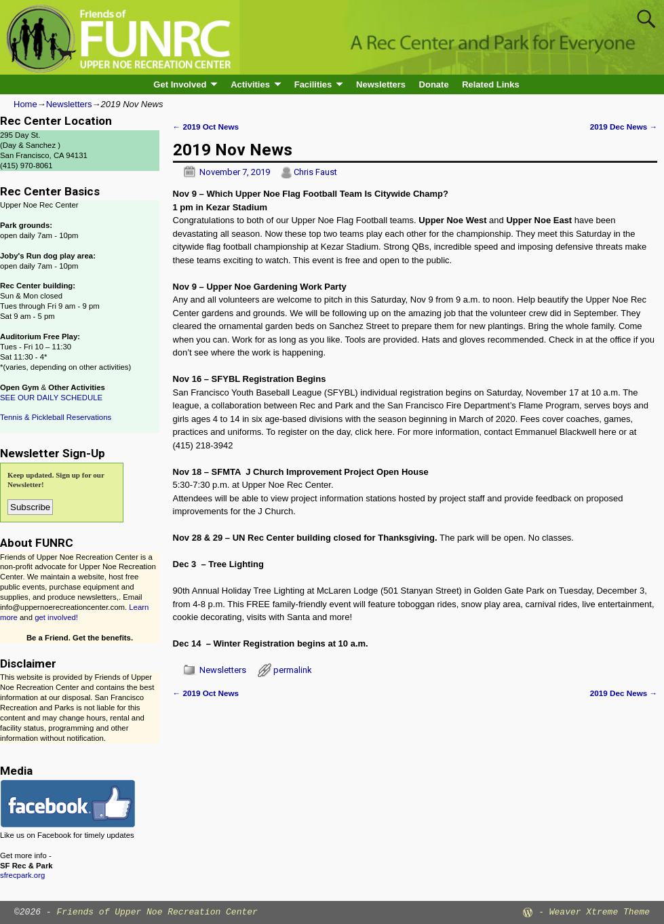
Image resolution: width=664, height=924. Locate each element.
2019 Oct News (206, 126)
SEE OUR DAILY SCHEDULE (51, 397)
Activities (250, 84)
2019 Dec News (623, 126)
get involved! (56, 617)
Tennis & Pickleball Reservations (55, 417)
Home (25, 104)
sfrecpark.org (22, 875)
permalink (292, 670)
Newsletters (381, 84)
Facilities (313, 84)
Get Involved (179, 84)
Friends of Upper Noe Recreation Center (156, 912)
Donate (434, 84)
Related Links (491, 84)
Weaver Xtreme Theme (599, 912)
